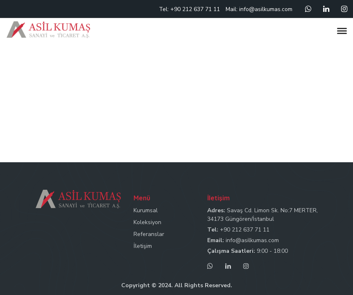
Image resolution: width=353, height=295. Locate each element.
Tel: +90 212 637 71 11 (189, 9)
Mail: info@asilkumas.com (259, 9)
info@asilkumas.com (252, 240)
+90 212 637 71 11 (244, 230)
